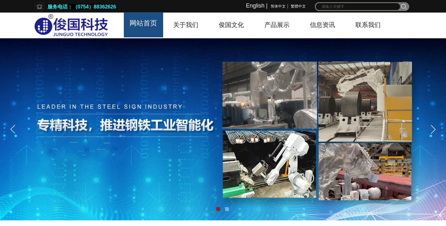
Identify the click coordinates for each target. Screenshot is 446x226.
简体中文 (278, 6)
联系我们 (368, 24)
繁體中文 (298, 6)
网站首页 (143, 23)
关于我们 (185, 24)
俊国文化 (231, 24)
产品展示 (276, 24)
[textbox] (358, 6)
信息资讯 (322, 24)
